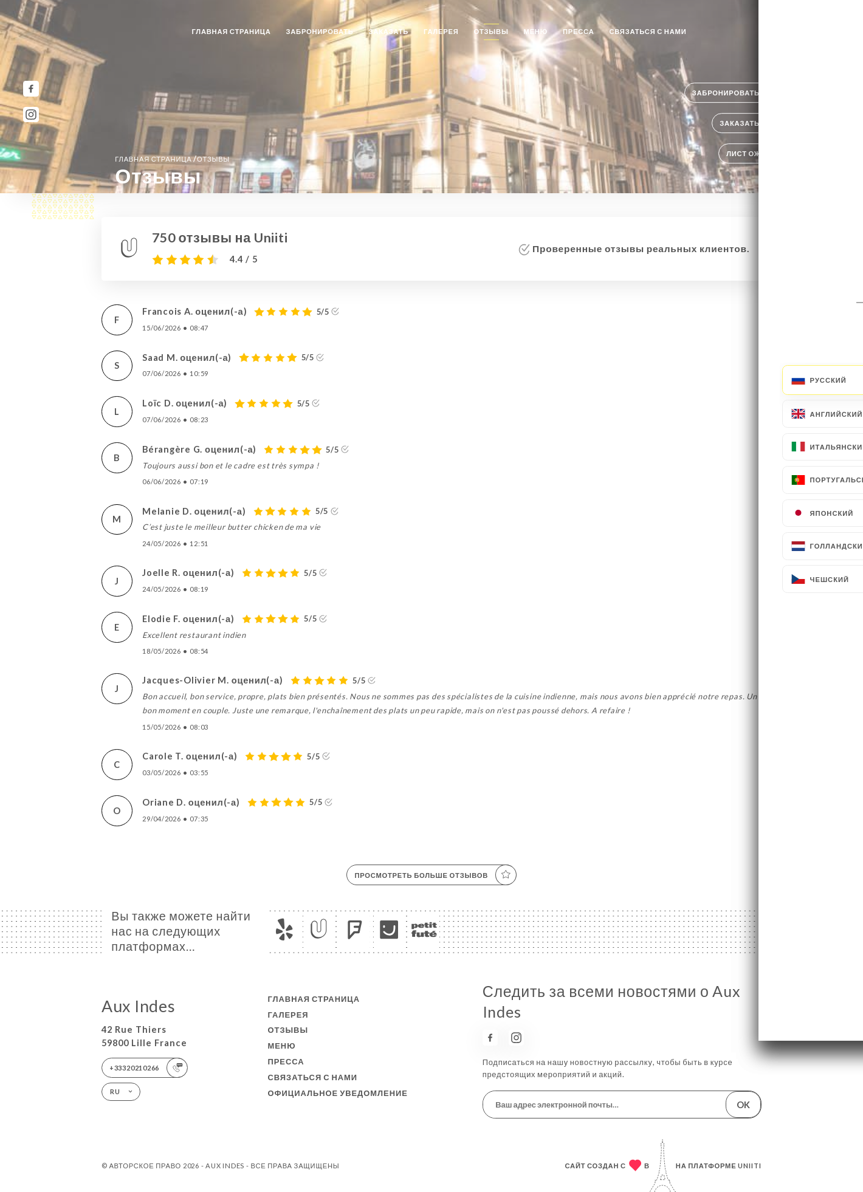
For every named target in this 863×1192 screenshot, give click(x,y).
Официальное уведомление (338, 1093)
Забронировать (320, 31)
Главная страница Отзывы (172, 158)
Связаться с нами (647, 31)
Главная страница (230, 31)
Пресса (578, 31)
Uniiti (750, 1166)
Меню (536, 31)
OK (743, 1105)
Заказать (389, 31)
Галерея (441, 31)
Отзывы (491, 31)
